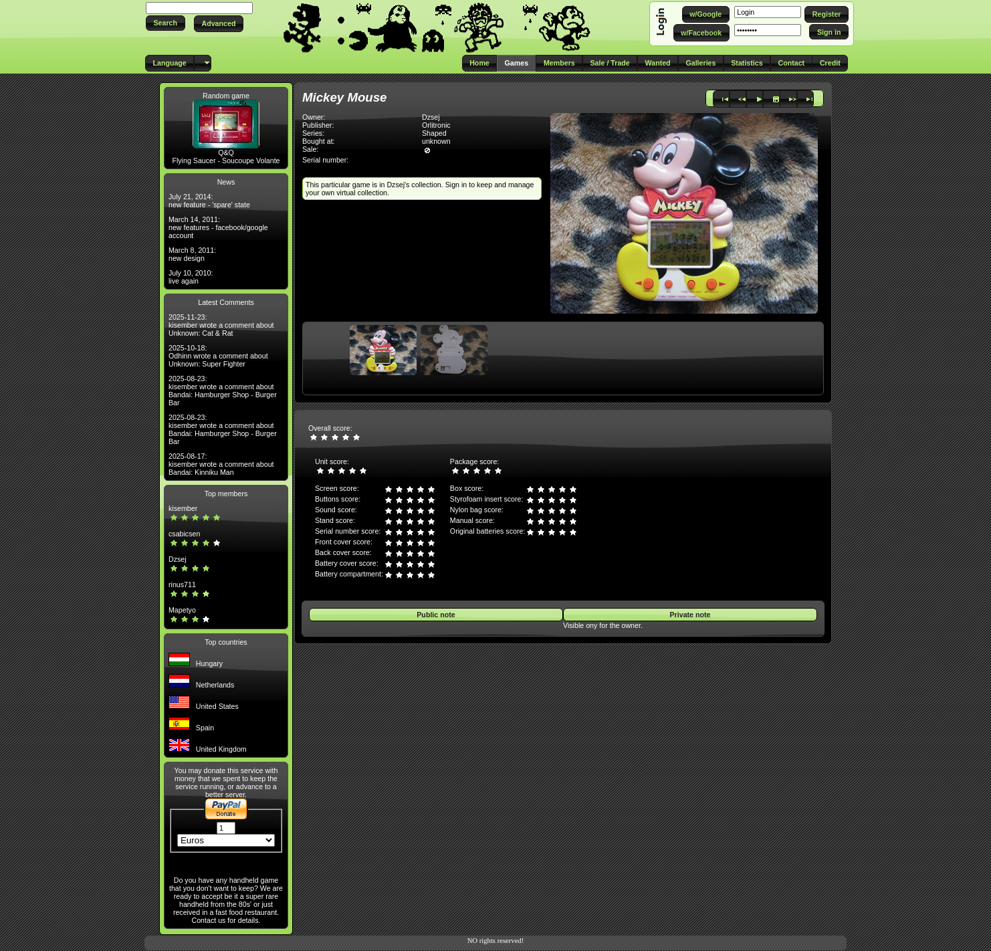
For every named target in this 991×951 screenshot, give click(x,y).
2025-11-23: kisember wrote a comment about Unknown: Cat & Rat (221, 325)
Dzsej (178, 559)
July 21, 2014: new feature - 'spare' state (209, 201)
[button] (165, 23)
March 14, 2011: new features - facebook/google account (218, 227)
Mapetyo (182, 610)
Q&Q (226, 152)
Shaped (434, 133)
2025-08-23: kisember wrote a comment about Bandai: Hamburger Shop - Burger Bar (223, 391)
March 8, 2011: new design (192, 254)
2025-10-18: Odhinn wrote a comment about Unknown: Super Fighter (218, 356)
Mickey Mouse (344, 97)
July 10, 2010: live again (191, 277)
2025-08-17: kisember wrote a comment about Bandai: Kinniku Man (221, 464)
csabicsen (184, 534)
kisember (183, 508)
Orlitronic (436, 125)
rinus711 (182, 584)
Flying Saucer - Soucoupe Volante (226, 160)
